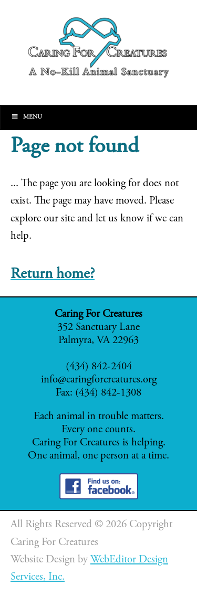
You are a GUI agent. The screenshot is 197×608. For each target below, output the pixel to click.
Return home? (53, 274)
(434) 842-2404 (99, 366)
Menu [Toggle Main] (26, 116)
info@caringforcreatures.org (99, 380)
